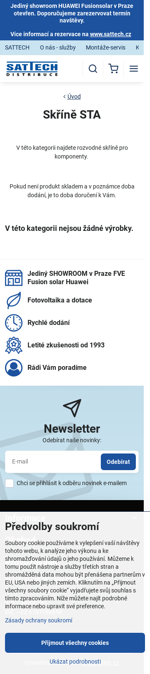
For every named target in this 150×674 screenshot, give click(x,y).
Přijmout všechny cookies (75, 642)
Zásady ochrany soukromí (38, 620)
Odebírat (118, 461)
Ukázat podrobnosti (75, 661)
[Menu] (134, 68)
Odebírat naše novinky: (71, 440)
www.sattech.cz (110, 34)
